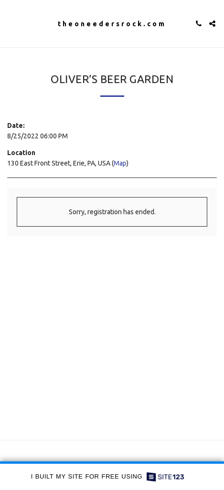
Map (120, 163)
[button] (10, 23)
